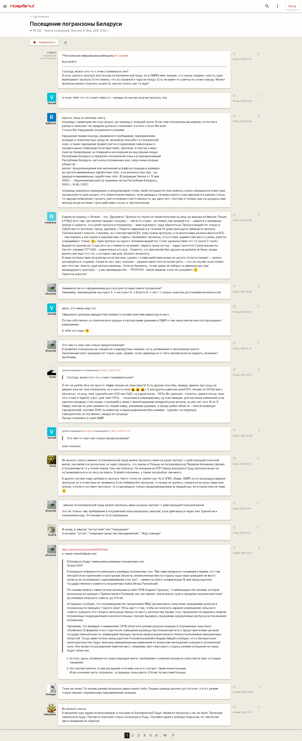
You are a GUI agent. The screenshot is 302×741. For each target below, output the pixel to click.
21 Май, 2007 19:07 (242, 553)
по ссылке (121, 55)
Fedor (52, 377)
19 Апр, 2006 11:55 (242, 59)
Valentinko (50, 714)
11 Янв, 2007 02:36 (242, 121)
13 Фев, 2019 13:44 (96, 30)
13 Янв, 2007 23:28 (242, 436)
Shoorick (76, 30)
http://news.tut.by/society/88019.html (85, 549)
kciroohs (88, 431)
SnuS (52, 465)
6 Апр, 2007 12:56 (242, 508)
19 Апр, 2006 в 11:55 (110, 370)
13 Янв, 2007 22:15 (242, 375)
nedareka (50, 222)
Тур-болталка (39, 16)
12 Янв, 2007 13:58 (242, 292)
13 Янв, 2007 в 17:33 (119, 431)
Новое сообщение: (57, 30)
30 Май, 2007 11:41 (242, 712)
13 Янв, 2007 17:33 (242, 348)
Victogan (50, 694)
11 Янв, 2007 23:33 (242, 220)
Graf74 (52, 535)
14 (165, 735)
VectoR (52, 103)
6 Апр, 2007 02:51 (242, 464)
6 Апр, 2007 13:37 (242, 533)
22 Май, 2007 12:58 (243, 692)
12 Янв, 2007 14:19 (242, 312)
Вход (292, 6)
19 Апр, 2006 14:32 (242, 101)
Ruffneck (51, 123)
